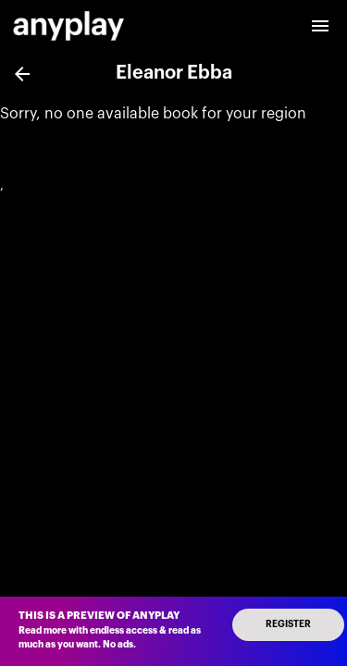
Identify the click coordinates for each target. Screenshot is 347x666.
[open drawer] (320, 26)
